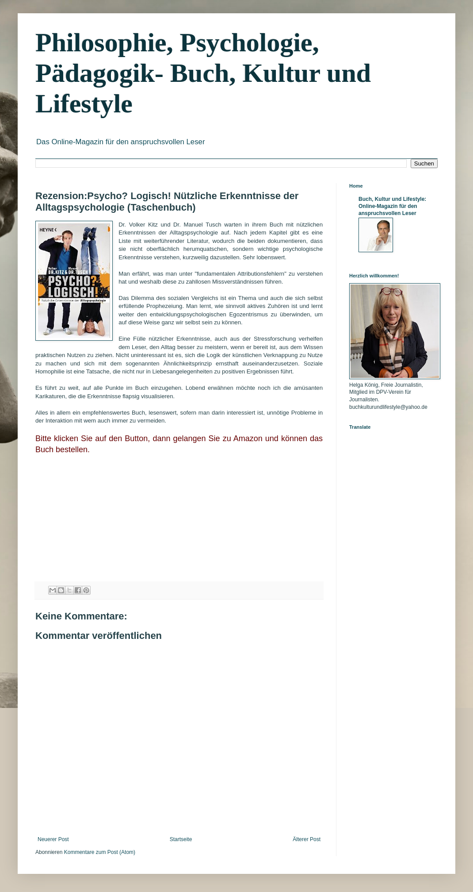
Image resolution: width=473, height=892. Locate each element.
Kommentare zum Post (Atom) (99, 852)
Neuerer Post (53, 839)
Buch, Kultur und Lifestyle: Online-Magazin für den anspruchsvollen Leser (392, 206)
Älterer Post (306, 839)
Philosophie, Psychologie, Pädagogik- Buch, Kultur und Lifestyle (203, 73)
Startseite (181, 839)
